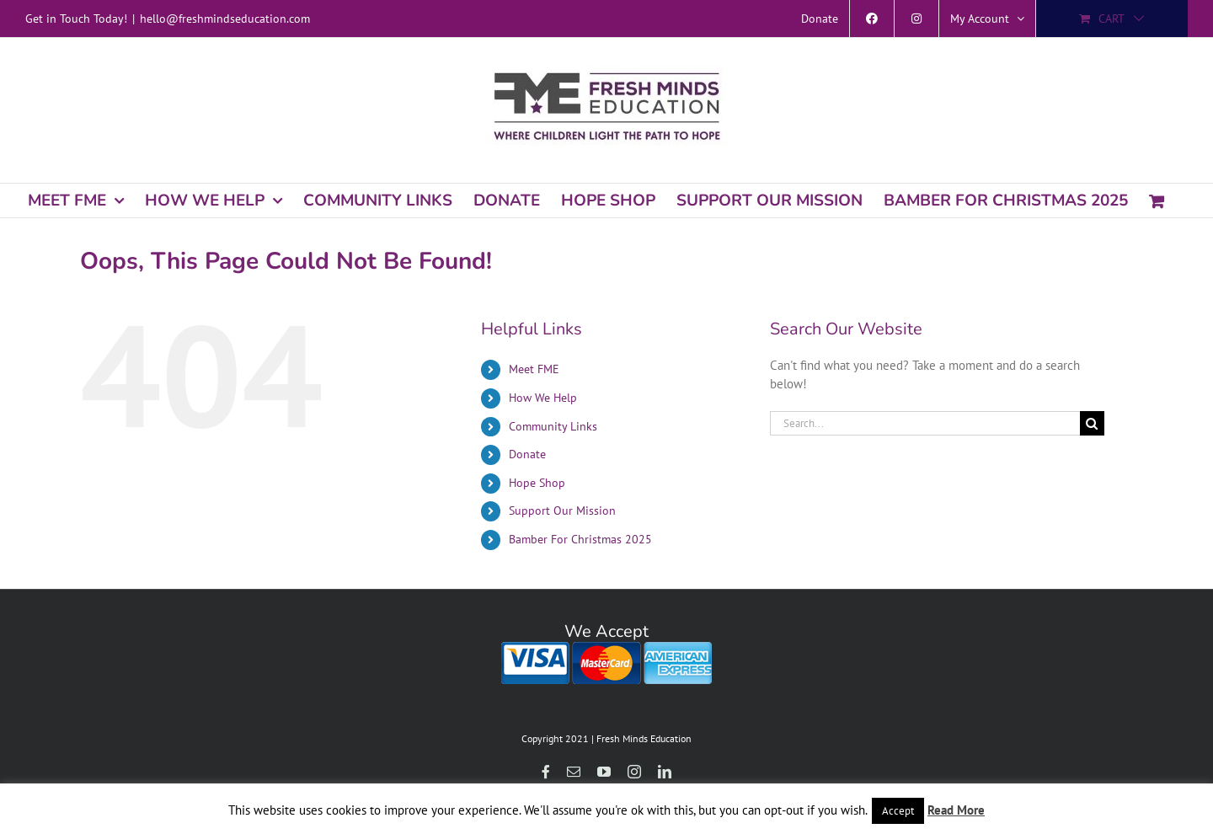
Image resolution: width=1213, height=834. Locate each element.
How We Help (543, 397)
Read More (956, 810)
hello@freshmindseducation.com (225, 18)
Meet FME (534, 369)
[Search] (1092, 423)
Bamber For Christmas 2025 (580, 539)
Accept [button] (898, 811)
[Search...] (925, 423)
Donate (527, 454)
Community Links (553, 426)
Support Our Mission (562, 510)
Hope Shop (537, 482)
